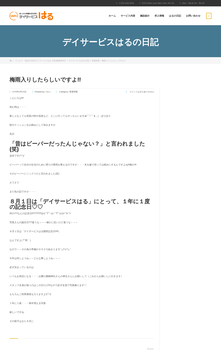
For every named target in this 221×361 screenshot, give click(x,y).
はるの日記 (175, 15)
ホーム (112, 15)
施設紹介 (145, 15)
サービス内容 (128, 15)
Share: (150, 348)
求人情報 (159, 15)
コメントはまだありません (140, 91)
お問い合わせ (193, 15)
